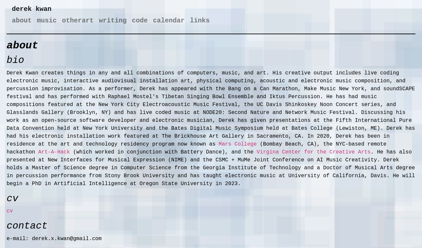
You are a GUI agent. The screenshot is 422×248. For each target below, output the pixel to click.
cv (10, 211)
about (22, 20)
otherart (78, 20)
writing (113, 20)
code (140, 20)
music (47, 20)
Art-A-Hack (54, 152)
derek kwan (31, 9)
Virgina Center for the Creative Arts (314, 152)
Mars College (237, 144)
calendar (169, 20)
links (200, 20)
